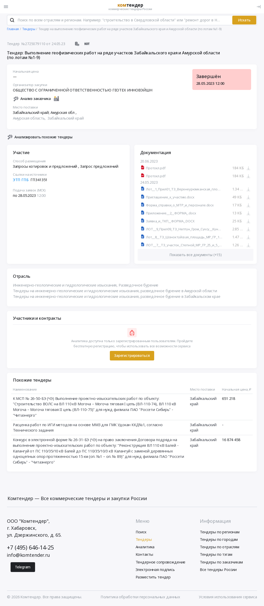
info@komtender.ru (28, 555)
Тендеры (144, 539)
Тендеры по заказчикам (221, 562)
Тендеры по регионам (220, 532)
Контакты (144, 554)
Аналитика (145, 547)
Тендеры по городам (219, 539)
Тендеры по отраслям (219, 547)
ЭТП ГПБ (21, 179)
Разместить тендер (153, 577)
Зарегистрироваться (132, 355)
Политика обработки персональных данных (140, 597)
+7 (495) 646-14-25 (30, 547)
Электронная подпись (155, 569)
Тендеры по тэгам (216, 554)
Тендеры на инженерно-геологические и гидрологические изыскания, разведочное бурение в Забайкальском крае (116, 296)
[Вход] (258, 7)
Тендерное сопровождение (161, 562)
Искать (244, 20)
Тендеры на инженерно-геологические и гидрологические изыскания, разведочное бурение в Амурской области (115, 290)
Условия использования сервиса (228, 597)
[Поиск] (12, 20)
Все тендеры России (218, 569)
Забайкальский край (66, 118)
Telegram (22, 567)
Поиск (141, 532)
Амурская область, (30, 118)
